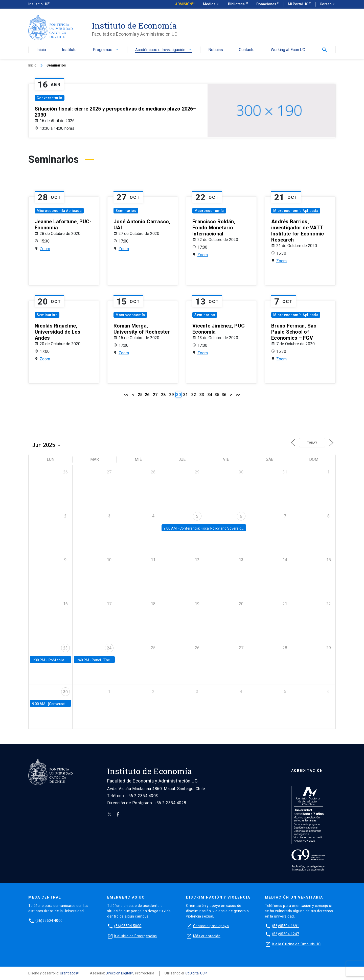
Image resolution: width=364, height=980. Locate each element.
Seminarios (126, 211)
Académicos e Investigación (163, 50)
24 (109, 648)
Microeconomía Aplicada (59, 211)
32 (193, 394)
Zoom (45, 248)
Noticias (215, 50)
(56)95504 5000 (128, 926)
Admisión (183, 4)
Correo (328, 4)
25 (140, 394)
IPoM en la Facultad (63, 660)
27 (155, 394)
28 (163, 394)
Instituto (69, 50)
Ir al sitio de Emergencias (135, 936)
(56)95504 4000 (49, 921)
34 (210, 394)
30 (65, 691)
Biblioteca (236, 4)
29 (171, 394)
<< (126, 394)
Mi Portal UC (298, 4)
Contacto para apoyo (211, 926)
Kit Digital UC (195, 973)
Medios (211, 4)
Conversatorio (49, 98)
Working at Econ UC (288, 50)
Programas (106, 50)
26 (147, 394)
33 (201, 394)
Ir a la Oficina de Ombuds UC (296, 944)
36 (224, 394)
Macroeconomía (209, 211)
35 (217, 394)
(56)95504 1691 (285, 926)
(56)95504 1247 (285, 934)
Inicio (41, 50)
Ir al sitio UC (38, 4)
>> (238, 394)
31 (185, 394)
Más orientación (207, 936)
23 (65, 648)
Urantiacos (68, 973)
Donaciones (266, 4)
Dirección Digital (118, 973)
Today (312, 442)
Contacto (247, 50)
